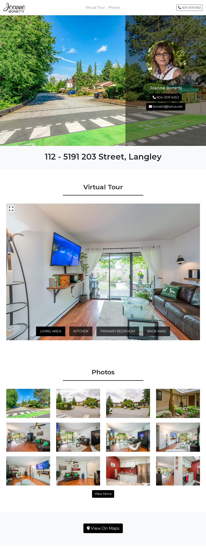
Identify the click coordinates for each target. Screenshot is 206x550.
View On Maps (103, 528)
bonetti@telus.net (166, 107)
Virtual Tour (95, 7)
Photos (114, 7)
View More (103, 494)
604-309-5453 (189, 7)
